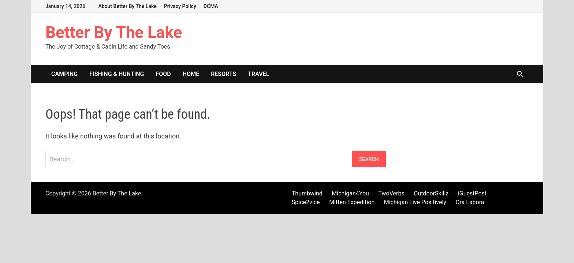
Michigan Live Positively (415, 202)
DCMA (211, 6)
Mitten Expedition (351, 202)
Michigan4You (350, 193)
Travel (258, 73)
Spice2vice (306, 202)
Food (163, 73)
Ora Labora (469, 202)
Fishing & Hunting (116, 73)
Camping (64, 73)
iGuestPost (472, 193)
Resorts (223, 73)
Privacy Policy (180, 6)
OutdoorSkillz (431, 193)
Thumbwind (307, 193)
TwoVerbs (391, 193)
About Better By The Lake (127, 6)
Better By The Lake (113, 32)
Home (191, 73)
